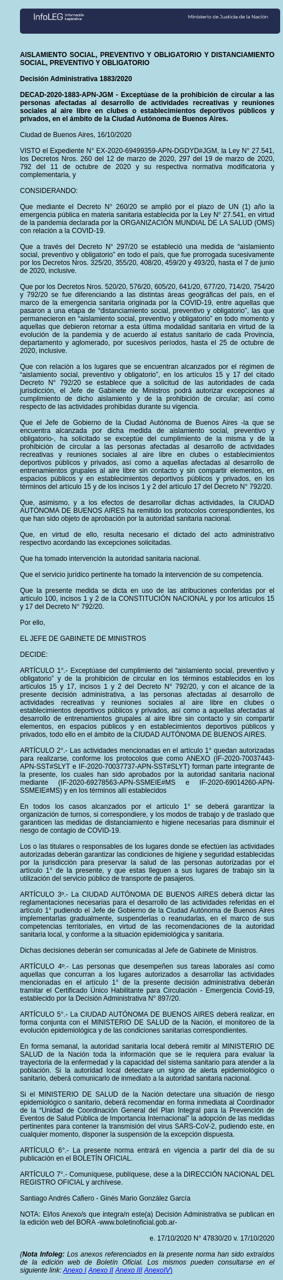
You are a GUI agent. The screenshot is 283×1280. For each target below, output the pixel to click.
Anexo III (128, 1270)
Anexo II (101, 1270)
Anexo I (75, 1270)
